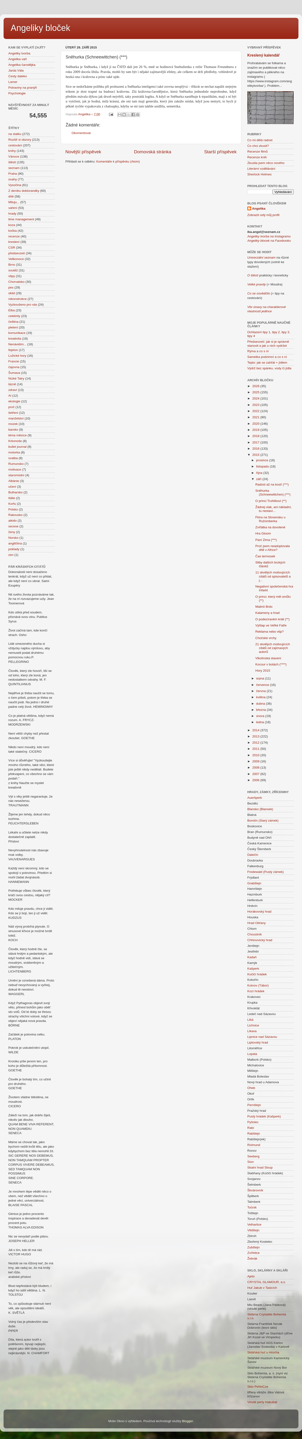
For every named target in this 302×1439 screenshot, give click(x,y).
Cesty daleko (17, 76)
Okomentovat (81, 133)
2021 (256, 417)
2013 (256, 736)
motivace (14, 469)
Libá (250, 1019)
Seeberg (253, 1156)
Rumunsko (16, 464)
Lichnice (253, 1025)
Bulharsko (15, 492)
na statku (14, 134)
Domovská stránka (152, 151)
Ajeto (251, 1276)
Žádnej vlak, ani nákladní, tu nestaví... (273, 509)
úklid (11, 293)
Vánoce (13, 156)
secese (13, 526)
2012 (256, 742)
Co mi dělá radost (260, 140)
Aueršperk (254, 797)
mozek (13, 424)
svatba (13, 458)
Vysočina (14, 185)
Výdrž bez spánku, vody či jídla (269, 368)
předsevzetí (16, 253)
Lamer (12, 82)
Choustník (254, 934)
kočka (12, 230)
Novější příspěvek (83, 151)
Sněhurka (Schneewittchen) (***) (273, 492)
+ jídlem (281, 362)
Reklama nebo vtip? (269, 631)
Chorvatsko (16, 282)
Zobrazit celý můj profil (263, 215)
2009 (256, 761)
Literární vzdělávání (261, 168)
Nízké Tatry (16, 378)
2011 (256, 749)
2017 (256, 442)
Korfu (12, 503)
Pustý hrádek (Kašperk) (264, 1116)
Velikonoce (16, 259)
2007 (256, 774)
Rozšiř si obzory (19, 139)
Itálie (11, 498)
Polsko (13, 509)
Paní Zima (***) (266, 540)
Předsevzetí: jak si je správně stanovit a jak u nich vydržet (268, 343)
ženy (11, 532)
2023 (256, 405)
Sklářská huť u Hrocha (263, 1352)
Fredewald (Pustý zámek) (265, 872)
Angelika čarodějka (21, 65)
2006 (256, 780)
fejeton (13, 350)
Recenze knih (257, 157)
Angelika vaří (17, 59)
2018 (256, 436)
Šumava (14, 373)
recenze (14, 236)
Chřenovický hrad (259, 940)
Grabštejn (254, 883)
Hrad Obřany (256, 923)
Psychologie (17, 93)
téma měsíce (17, 435)
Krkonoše (15, 441)
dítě (11, 196)
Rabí (250, 1128)
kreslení (13, 242)
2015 (256, 455)
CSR (11, 247)
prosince (262, 460)
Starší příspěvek (220, 151)
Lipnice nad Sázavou (262, 1037)
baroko (13, 429)
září (259, 479)
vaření (12, 208)
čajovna (13, 367)
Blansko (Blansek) (260, 809)
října (259, 473)
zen (11, 555)
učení (12, 486)
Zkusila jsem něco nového (265, 163)
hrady (12, 213)
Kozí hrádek (255, 991)
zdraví (12, 390)
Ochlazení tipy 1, (259, 332)
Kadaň (252, 957)
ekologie (14, 401)
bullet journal (17, 446)
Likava (252, 1031)
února (260, 716)
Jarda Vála (16, 70)
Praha (12, 173)
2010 (256, 755)
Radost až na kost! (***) (272, 484)
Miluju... (13, 202)
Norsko (13, 537)
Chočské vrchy (266, 638)
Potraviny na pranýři (22, 87)
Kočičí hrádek (257, 974)
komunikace (16, 333)
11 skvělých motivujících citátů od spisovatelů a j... (273, 576)
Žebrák (252, 1258)
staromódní (16, 475)
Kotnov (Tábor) (258, 985)
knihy (12, 151)
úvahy (12, 179)
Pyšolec (252, 1122)
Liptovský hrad (257, 1042)
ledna (260, 722)
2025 (256, 392)
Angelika (258, 208)
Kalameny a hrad (267, 613)
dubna (261, 703)
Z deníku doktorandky (23, 191)
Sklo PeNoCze (257, 1386)
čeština (13, 321)
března (261, 710)
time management (21, 219)
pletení (13, 327)
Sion (250, 1162)
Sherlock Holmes (259, 174)
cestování (15, 145)
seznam (13, 168)
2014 (256, 730)
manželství (16, 418)
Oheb (251, 1088)
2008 (256, 767)
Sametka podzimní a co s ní (267, 357)
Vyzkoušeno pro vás (22, 304)
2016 (256, 448)
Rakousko (15, 515)
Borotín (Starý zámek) (262, 820)
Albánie (13, 481)
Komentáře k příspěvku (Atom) (118, 161)
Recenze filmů (257, 151)
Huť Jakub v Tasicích (262, 1288)
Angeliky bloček (40, 28)
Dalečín (252, 855)
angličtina (15, 543)
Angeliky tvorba (19, 53)
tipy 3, (285, 332)
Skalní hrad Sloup (260, 1167)
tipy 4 (251, 336)
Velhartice (254, 1224)
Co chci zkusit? (258, 146)
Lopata (252, 1054)
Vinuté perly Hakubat (262, 1402)
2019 (256, 430)
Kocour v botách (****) (271, 664)
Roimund (253, 1145)
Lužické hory (17, 355)
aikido (12, 520)
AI (9, 395)
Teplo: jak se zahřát (261, 362)
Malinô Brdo (264, 606)
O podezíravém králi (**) (272, 619)
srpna (260, 678)
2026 (256, 386)
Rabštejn (253, 1133)
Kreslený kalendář (263, 55)
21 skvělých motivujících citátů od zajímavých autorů (272, 648)
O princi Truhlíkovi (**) (271, 501)
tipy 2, (276, 332)
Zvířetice (253, 1253)
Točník (252, 1207)
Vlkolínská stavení (268, 658)
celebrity (14, 316)
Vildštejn (253, 1230)
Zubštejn (253, 1247)
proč (11, 407)
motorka (14, 452)
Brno (11, 264)
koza (11, 225)
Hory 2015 (262, 670)
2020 (256, 423)
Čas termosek (265, 556)
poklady (13, 549)
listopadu (263, 466)
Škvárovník (255, 1190)
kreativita (14, 338)
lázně (12, 384)
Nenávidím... (17, 344)
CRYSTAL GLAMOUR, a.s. (266, 1282)
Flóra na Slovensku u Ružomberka (270, 519)
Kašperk (253, 968)
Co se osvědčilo (258, 293)
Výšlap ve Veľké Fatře (271, 625)
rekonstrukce (17, 299)
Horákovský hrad (259, 911)
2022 (256, 411)
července (263, 685)
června (261, 691)
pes (11, 287)
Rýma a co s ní (258, 351)
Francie (13, 361)
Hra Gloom (263, 533)
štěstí (12, 162)
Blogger (187, 1421)
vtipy (11, 276)
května (261, 697)
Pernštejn (254, 1105)
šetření (13, 412)
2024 (256, 398)
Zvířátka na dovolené (270, 527)
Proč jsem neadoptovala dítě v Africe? (272, 548)
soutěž (13, 270)
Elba (11, 310)
